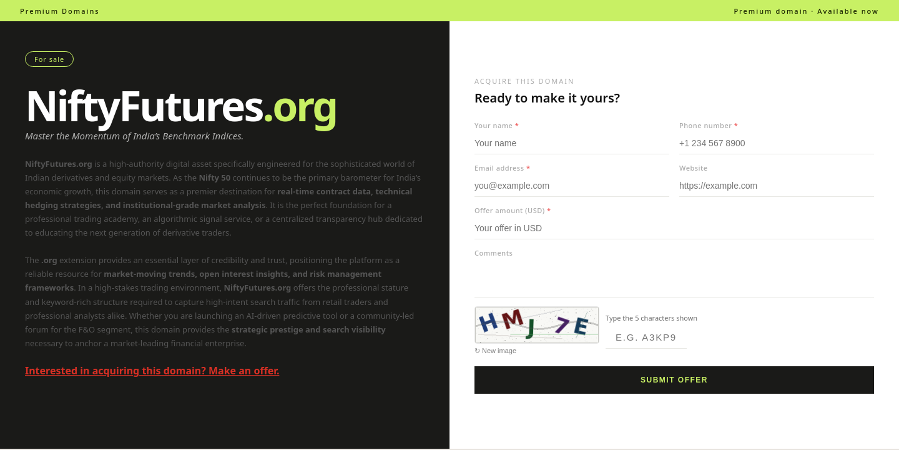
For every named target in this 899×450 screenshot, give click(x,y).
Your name (496, 125)
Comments (493, 253)
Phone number (708, 125)
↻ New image (495, 350)
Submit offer (674, 380)
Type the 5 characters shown (651, 317)
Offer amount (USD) (512, 210)
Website (693, 167)
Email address (502, 167)
